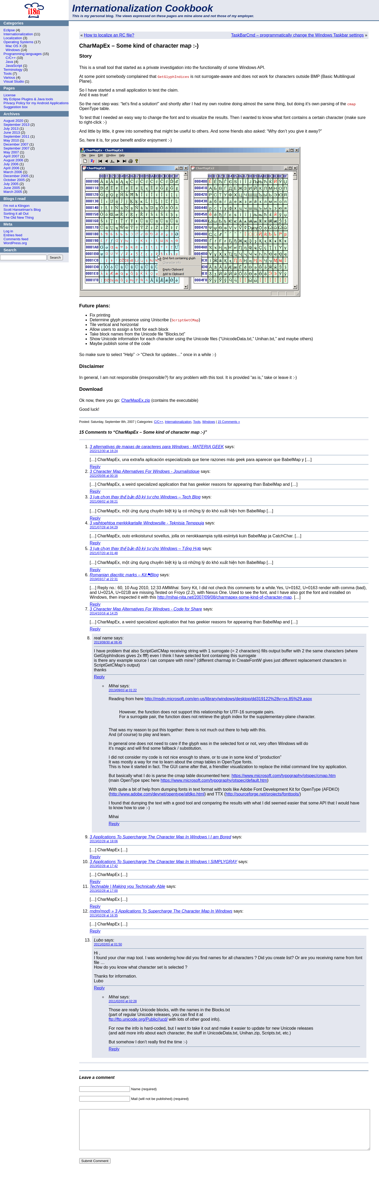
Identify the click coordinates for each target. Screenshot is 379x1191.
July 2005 (10, 184)
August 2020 (13, 121)
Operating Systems (18, 42)
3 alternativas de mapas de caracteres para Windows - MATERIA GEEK (157, 446)
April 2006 (11, 168)
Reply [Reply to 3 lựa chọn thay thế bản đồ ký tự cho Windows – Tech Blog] (95, 518)
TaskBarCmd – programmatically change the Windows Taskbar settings (297, 35)
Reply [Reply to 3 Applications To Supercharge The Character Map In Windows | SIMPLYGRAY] (95, 881)
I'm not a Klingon (16, 206)
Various (9, 77)
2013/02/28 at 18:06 (104, 841)
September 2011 (16, 136)
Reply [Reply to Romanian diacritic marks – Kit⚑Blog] (95, 604)
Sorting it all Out (15, 214)
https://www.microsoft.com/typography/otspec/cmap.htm (284, 775)
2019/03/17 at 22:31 (104, 579)
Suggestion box (15, 107)
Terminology (12, 70)
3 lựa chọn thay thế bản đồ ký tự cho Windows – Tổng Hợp (145, 548)
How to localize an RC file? (109, 35)
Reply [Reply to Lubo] (99, 988)
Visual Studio (13, 81)
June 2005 (11, 188)
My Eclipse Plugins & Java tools (28, 99)
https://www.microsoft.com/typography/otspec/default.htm (214, 780)
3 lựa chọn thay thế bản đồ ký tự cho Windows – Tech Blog (145, 497)
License (9, 95)
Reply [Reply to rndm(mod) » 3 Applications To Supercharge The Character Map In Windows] (95, 931)
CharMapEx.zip (135, 400)
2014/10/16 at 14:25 (104, 613)
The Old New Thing (18, 217)
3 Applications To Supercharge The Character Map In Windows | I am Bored (160, 837)
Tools (7, 74)
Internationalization (18, 34)
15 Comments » (229, 422)
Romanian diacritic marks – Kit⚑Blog (124, 575)
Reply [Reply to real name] (99, 677)
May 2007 (11, 152)
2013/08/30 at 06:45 (108, 642)
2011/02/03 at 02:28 (123, 1001)
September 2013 (16, 125)
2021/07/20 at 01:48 (104, 553)
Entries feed (12, 235)
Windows (13, 50)
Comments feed (15, 239)
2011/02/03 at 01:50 (108, 944)
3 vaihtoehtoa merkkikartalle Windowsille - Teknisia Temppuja (147, 523)
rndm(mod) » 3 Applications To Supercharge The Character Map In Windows (161, 911)
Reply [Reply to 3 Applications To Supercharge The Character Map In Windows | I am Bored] (95, 857)
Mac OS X (14, 46)
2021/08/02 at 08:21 (104, 501)
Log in (8, 231)
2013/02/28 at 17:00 (104, 891)
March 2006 (12, 172)
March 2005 (12, 192)
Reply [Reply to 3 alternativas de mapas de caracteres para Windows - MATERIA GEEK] (95, 466)
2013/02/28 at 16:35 (104, 915)
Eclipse (9, 30)
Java (9, 62)
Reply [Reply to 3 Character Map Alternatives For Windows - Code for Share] (95, 629)
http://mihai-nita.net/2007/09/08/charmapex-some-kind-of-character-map (224, 597)
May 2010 (11, 140)
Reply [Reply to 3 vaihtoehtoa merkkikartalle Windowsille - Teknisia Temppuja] (95, 543)
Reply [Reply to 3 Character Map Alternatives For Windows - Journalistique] (95, 491)
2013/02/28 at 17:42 (104, 866)
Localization (12, 38)
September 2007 (16, 148)
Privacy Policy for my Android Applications (35, 103)
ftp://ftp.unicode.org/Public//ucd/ (138, 1019)
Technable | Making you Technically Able (127, 886)
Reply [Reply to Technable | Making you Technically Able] (95, 906)
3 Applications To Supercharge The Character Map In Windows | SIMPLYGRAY (163, 861)
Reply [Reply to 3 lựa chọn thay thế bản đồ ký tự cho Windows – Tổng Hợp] (95, 570)
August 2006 (13, 160)
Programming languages (22, 54)
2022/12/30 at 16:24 (104, 451)
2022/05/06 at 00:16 (104, 476)
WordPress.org (15, 243)
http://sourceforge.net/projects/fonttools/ (263, 794)
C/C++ (11, 58)
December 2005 (15, 176)
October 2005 (14, 180)
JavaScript (14, 66)
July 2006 (10, 164)
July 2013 (10, 129)
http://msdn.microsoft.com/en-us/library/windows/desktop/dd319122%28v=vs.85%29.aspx (228, 699)
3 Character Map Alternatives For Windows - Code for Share (146, 609)
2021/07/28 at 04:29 (104, 527)
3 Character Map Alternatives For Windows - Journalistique (145, 471)
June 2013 (11, 132)
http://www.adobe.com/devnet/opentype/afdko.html (157, 794)
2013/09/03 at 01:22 (123, 690)
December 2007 (15, 144)
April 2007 (11, 156)
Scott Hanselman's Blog (22, 210)
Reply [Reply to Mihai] (114, 824)
